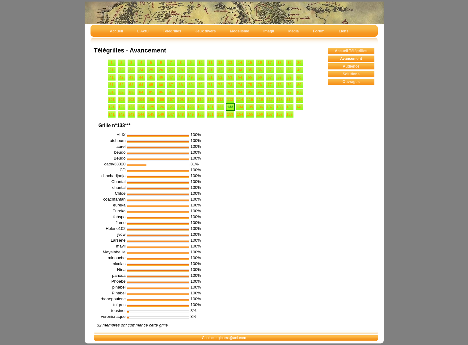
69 (190, 85)
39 (289, 70)
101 (111, 100)
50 (200, 77)
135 (250, 107)
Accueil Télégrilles (351, 51)
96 (260, 92)
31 (210, 70)
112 (220, 100)
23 (131, 70)
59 (289, 77)
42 (121, 77)
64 (141, 85)
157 (270, 114)
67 (171, 85)
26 (161, 70)
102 (121, 100)
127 (171, 107)
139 (289, 107)
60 (299, 77)
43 (131, 77)
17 (270, 62)
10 (200, 62)
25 (151, 70)
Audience (351, 66)
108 (181, 100)
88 (181, 92)
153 (230, 114)
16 (260, 62)
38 (279, 70)
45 (151, 77)
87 (171, 92)
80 (299, 85)
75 (250, 85)
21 (111, 70)
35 (250, 70)
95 (250, 92)
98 (279, 92)
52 (220, 77)
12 (220, 62)
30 (200, 70)
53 (230, 77)
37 (270, 70)
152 (220, 114)
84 (141, 92)
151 (210, 114)
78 (279, 85)
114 (240, 100)
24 (141, 70)
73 (230, 85)
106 (161, 100)
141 (111, 114)
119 (289, 100)
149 (191, 114)
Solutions (351, 74)
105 (151, 100)
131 (210, 107)
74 (240, 85)
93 (230, 92)
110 (200, 100)
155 (250, 114)
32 (220, 70)
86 (161, 92)
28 (181, 70)
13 (230, 62)
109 (191, 100)
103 (131, 100)
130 (200, 107)
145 (151, 114)
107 (171, 100)
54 (240, 77)
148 (181, 114)
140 (299, 107)
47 (171, 77)
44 (141, 77)
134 (240, 107)
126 (161, 107)
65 (151, 85)
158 (279, 114)
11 (210, 62)
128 (181, 107)
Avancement (351, 58)
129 (191, 107)
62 (121, 85)
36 (260, 70)
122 (121, 107)
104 (141, 100)
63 (131, 85)
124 (141, 107)
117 (270, 100)
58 (279, 77)
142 (121, 114)
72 (220, 85)
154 (240, 114)
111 (210, 100)
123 (131, 107)
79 (289, 85)
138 (279, 107)
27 (171, 70)
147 (171, 114)
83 (131, 92)
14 (240, 62)
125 (151, 107)
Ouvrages (351, 82)
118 (279, 100)
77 (270, 85)
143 (131, 114)
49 (190, 77)
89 (190, 92)
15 (250, 62)
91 (210, 92)
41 (111, 77)
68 (181, 85)
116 (260, 100)
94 (240, 92)
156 (260, 114)
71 (210, 85)
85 (151, 92)
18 (279, 62)
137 (270, 107)
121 (111, 107)
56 (260, 77)
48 (181, 77)
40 (299, 70)
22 (121, 70)
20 (299, 62)
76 (260, 85)
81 (111, 92)
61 (111, 85)
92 (220, 92)
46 (161, 77)
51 (210, 77)
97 (270, 92)
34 (240, 70)
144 (141, 114)
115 (250, 100)
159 (289, 114)
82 (121, 92)
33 (230, 70)
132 (220, 107)
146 (161, 114)
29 (190, 70)
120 (299, 100)
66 (161, 85)
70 (200, 85)
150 (200, 114)
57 (270, 77)
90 (200, 92)
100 (299, 92)
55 (250, 77)
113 (230, 100)
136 (260, 107)
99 (289, 92)
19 (289, 62)
